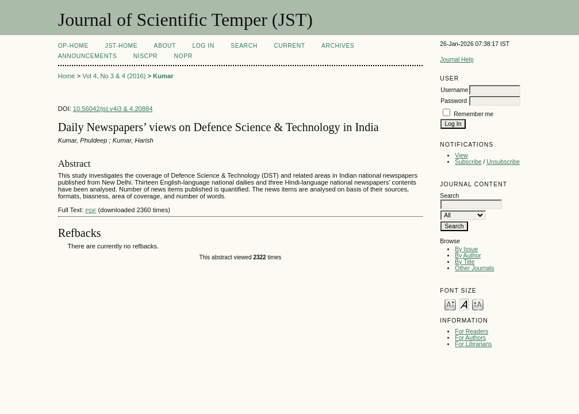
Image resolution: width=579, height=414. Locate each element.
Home (66, 75)
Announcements (87, 56)
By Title (464, 262)
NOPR (183, 56)
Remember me (473, 114)
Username (454, 90)
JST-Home (121, 46)
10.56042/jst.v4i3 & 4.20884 (113, 108)
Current (289, 46)
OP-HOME (73, 46)
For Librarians (473, 344)
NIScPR (145, 56)
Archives (337, 46)
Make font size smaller (450, 303)
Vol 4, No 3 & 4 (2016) (113, 75)
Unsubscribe (503, 162)
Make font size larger (478, 303)
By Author (468, 255)
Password (453, 101)
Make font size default (464, 303)
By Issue (466, 249)
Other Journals (474, 268)
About (165, 46)
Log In (203, 46)
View (461, 155)
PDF (90, 210)
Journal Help (456, 59)
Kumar (163, 75)
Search (244, 46)
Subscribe (468, 162)
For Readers (471, 331)
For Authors (470, 338)
